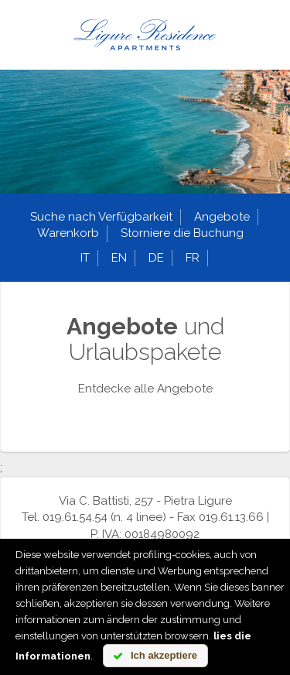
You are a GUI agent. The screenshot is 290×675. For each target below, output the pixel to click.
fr (193, 258)
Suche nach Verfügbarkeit (101, 217)
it (85, 258)
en (119, 258)
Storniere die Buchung (182, 233)
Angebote (222, 217)
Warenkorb (68, 233)
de (156, 258)
